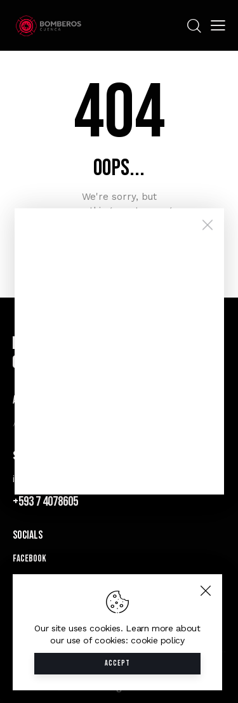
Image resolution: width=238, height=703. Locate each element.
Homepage (119, 246)
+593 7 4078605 (45, 501)
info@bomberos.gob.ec (67, 479)
